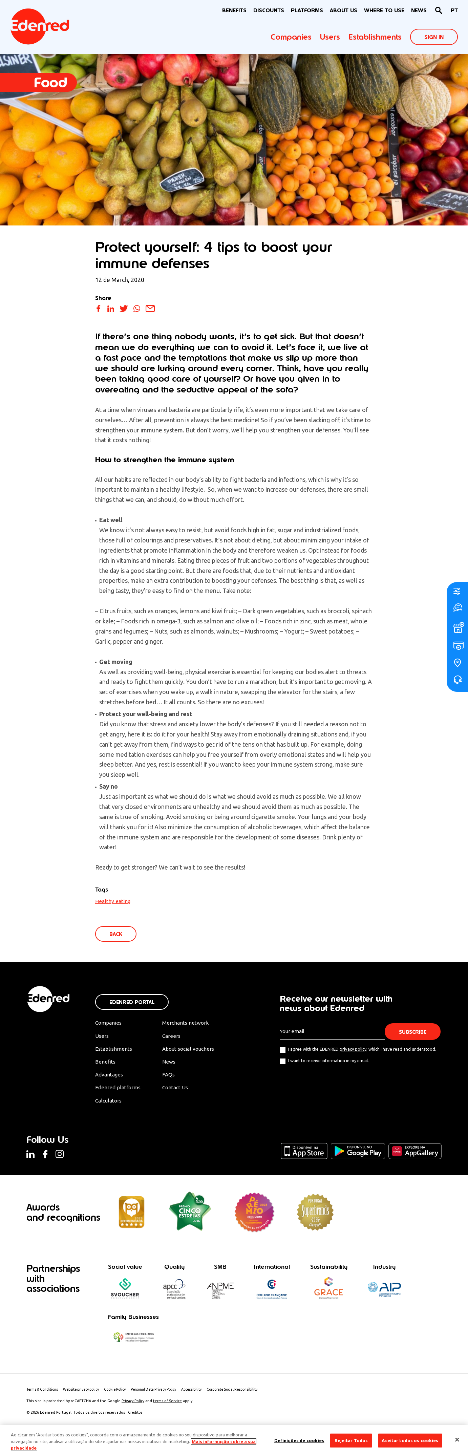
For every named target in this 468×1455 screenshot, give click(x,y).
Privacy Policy (133, 1404)
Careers (174, 1037)
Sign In (434, 37)
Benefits (105, 1063)
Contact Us (179, 1090)
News (419, 10)
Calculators (109, 1103)
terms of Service (167, 1404)
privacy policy (353, 1049)
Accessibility (203, 1393)
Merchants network (189, 1024)
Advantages (110, 1076)
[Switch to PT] (454, 11)
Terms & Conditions (43, 1393)
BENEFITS (234, 10)
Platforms (307, 10)
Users (330, 37)
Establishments (375, 37)
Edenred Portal (131, 1003)
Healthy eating (112, 901)
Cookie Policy (122, 1393)
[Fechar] (457, 1439)
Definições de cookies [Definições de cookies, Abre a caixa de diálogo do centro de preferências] (299, 1440)
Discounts (268, 10)
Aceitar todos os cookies (410, 1440)
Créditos (135, 1416)
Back (116, 934)
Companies (291, 37)
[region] (234, 1440)
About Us (343, 10)
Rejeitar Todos (351, 1440)
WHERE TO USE (384, 10)
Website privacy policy (86, 1393)
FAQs (171, 1076)
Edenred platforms (118, 1090)
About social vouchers (192, 1050)
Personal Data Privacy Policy (163, 1393)
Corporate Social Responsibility (247, 1393)
